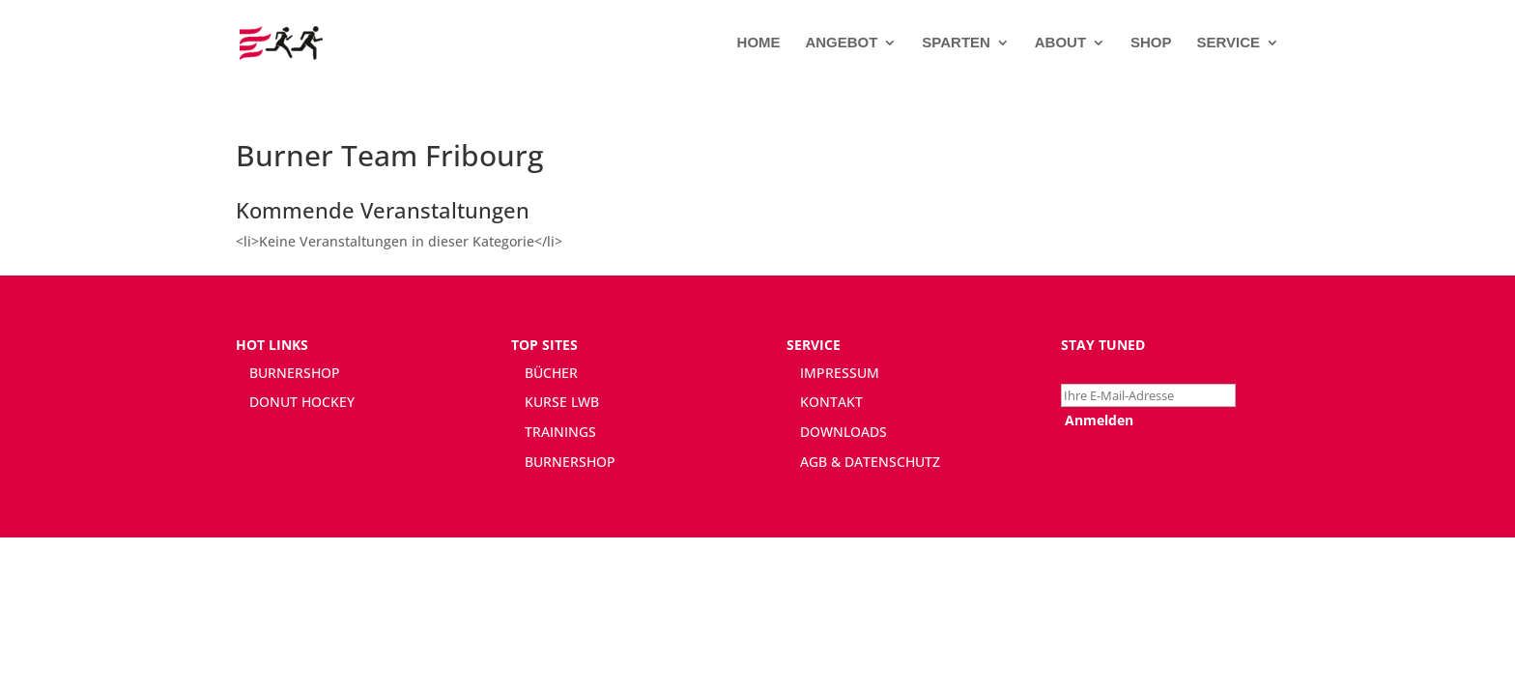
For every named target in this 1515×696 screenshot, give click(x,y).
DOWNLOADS (843, 431)
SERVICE (1228, 43)
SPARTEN (956, 43)
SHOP (1151, 43)
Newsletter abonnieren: (1138, 372)
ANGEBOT (841, 43)
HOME (759, 43)
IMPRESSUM (839, 372)
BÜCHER (551, 372)
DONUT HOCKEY (302, 401)
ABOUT (1060, 43)
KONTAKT (831, 401)
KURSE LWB (562, 401)
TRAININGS (560, 431)
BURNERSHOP (294, 372)
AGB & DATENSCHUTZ (870, 461)
